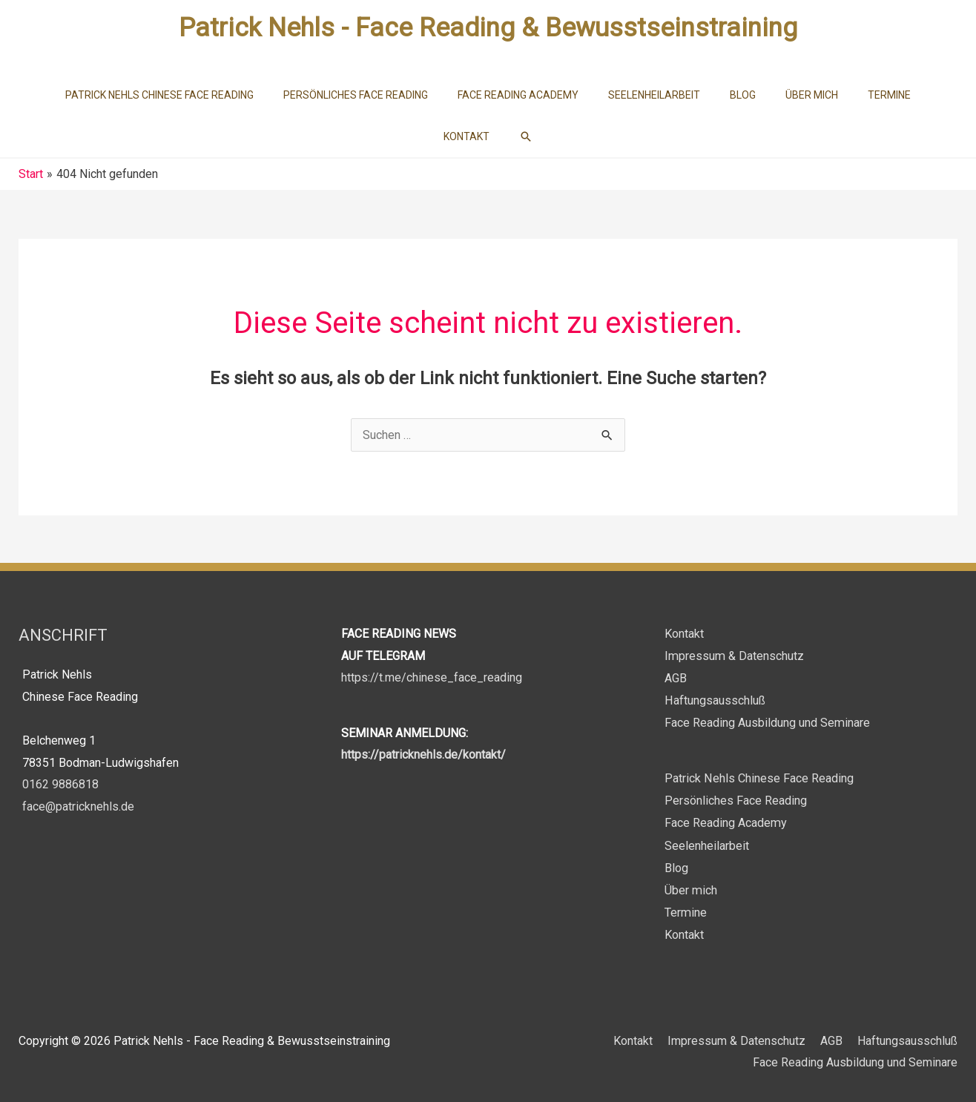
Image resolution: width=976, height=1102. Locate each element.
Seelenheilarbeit (707, 843)
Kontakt (684, 634)
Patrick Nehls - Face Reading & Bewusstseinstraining (488, 28)
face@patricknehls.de (78, 806)
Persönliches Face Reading (736, 799)
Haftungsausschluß (715, 700)
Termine (685, 909)
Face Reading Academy (725, 821)
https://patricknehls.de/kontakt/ (423, 755)
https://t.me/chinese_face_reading (431, 677)
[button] (525, 136)
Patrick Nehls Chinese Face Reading (759, 777)
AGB (676, 677)
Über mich (690, 887)
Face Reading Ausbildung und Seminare (767, 722)
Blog (676, 865)
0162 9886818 (60, 784)
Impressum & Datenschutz (733, 656)
